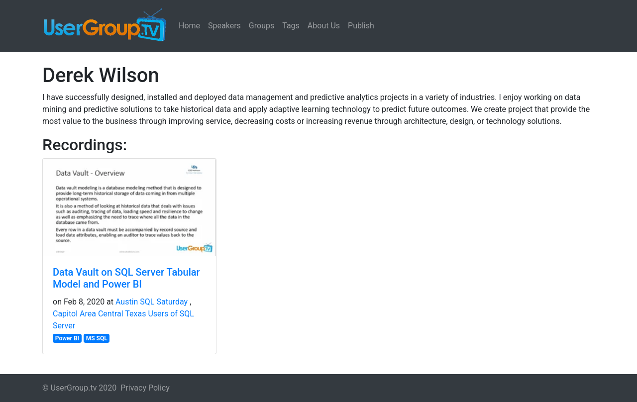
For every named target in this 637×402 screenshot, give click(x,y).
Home (189, 25)
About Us (324, 25)
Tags (291, 25)
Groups (261, 25)
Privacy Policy (145, 388)
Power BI (67, 338)
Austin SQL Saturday (151, 301)
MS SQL (96, 338)
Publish (361, 25)
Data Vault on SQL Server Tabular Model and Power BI (126, 278)
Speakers (224, 25)
